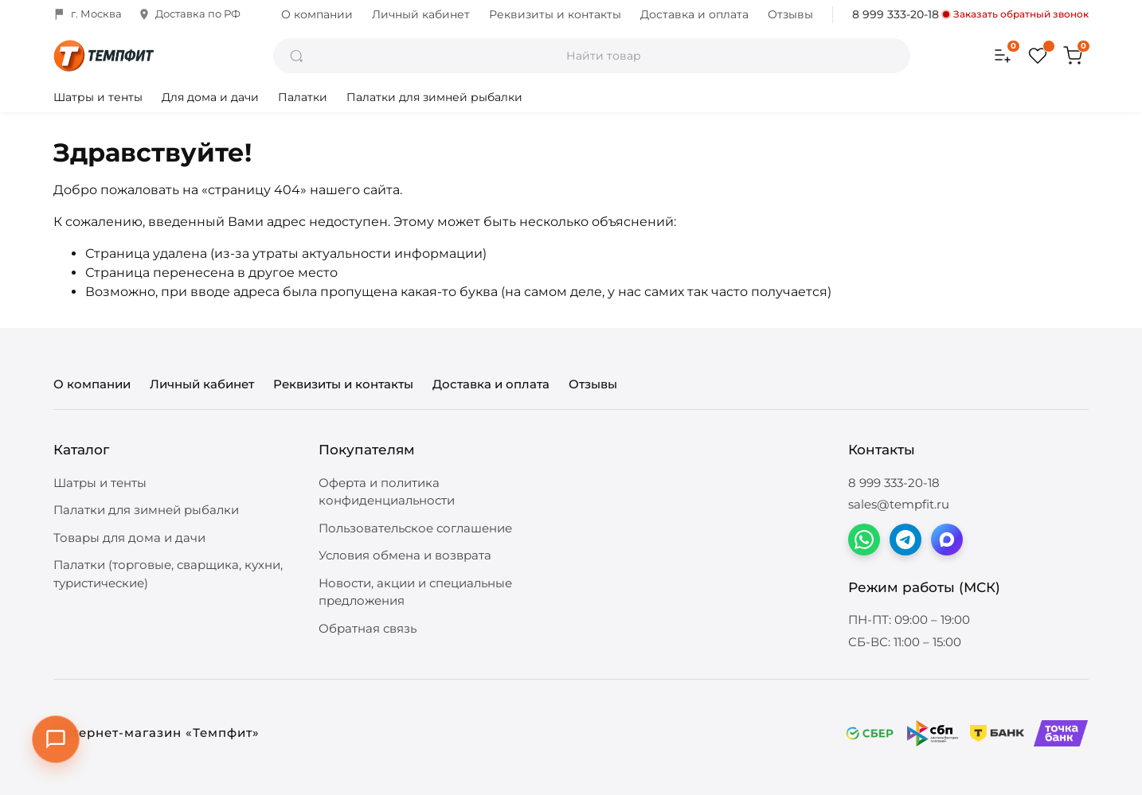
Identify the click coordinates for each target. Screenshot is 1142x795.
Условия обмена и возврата (405, 555)
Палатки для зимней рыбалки (434, 97)
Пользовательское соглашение (415, 528)
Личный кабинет (421, 14)
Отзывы (790, 14)
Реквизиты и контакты (555, 14)
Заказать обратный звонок (1016, 14)
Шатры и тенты (98, 97)
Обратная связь (368, 628)
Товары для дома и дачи (129, 537)
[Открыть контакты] (56, 739)
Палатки (302, 97)
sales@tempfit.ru (898, 504)
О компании (317, 14)
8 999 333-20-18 (895, 14)
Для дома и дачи (210, 97)
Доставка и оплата (694, 14)
